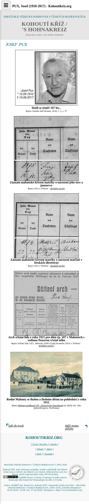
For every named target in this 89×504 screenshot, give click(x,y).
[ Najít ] (39, 454)
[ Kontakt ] (48, 454)
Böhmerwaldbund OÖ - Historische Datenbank (40, 405)
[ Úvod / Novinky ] (40, 444)
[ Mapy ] (49, 449)
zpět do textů (16, 425)
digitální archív (57, 188)
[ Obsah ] (40, 449)
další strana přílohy (71, 427)
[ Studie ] (53, 444)
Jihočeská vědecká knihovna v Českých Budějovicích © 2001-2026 (35, 464)
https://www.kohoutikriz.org (69, 490)
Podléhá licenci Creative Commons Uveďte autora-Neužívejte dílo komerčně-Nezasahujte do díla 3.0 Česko (35, 478)
